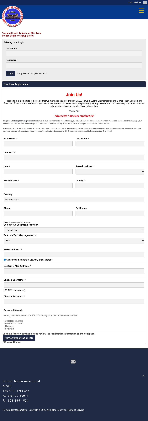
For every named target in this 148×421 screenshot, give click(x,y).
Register (137, 2)
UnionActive (21, 410)
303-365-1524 (18, 400)
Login (130, 2)
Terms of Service (75, 410)
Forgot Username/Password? (31, 73)
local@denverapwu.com (24, 121)
